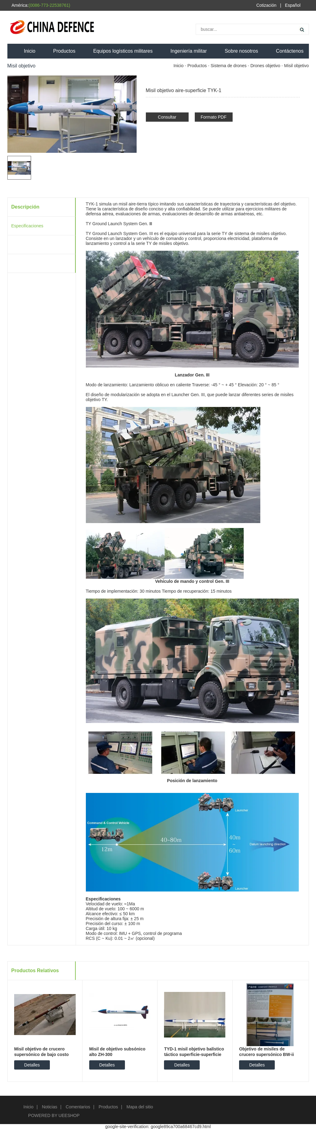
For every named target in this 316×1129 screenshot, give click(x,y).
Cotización (266, 5)
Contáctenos (290, 51)
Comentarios (78, 1106)
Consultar (167, 117)
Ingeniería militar (188, 51)
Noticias (49, 1106)
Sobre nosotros (241, 51)
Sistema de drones (228, 65)
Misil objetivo (296, 65)
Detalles (32, 1064)
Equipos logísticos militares (123, 51)
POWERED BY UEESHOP (54, 1115)
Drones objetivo (265, 65)
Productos (64, 51)
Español (293, 5)
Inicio (29, 51)
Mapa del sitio (139, 1106)
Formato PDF (213, 117)
